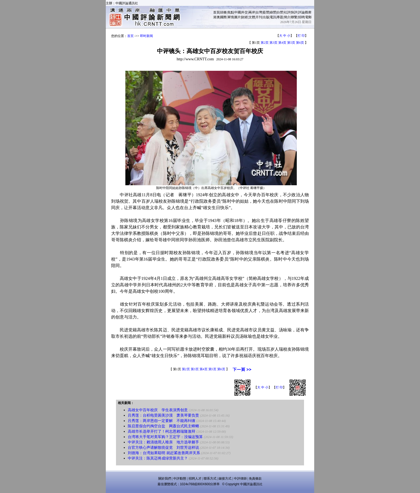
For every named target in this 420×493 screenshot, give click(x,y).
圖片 (237, 17)
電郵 (308, 17)
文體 (252, 17)
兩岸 (252, 12)
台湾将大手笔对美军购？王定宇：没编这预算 (165, 437)
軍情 (230, 17)
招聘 (301, 17)
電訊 (273, 17)
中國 (237, 12)
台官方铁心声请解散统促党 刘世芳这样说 (163, 448)
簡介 (287, 17)
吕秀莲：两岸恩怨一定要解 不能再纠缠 (161, 421)
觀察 (308, 12)
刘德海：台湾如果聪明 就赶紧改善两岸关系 (164, 453)
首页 (130, 36)
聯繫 (294, 17)
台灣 (259, 12)
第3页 (273, 43)
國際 (223, 17)
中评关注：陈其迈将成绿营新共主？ (158, 458)
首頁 (216, 12)
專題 (280, 17)
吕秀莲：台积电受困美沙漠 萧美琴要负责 (163, 415)
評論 (301, 12)
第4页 (282, 43)
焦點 (230, 12)
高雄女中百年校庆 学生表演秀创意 (158, 410)
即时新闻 (146, 36)
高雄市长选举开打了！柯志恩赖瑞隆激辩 (161, 431)
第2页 (265, 43)
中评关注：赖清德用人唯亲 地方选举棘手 (163, 442)
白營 (280, 12)
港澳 (216, 17)
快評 (294, 12)
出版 (266, 17)
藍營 (266, 12)
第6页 (300, 43)
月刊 (259, 17)
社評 (287, 12)
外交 (244, 12)
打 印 (301, 36)
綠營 (273, 12)
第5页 (291, 43)
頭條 (223, 12)
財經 (244, 17)
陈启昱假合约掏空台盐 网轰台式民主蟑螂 (163, 426)
